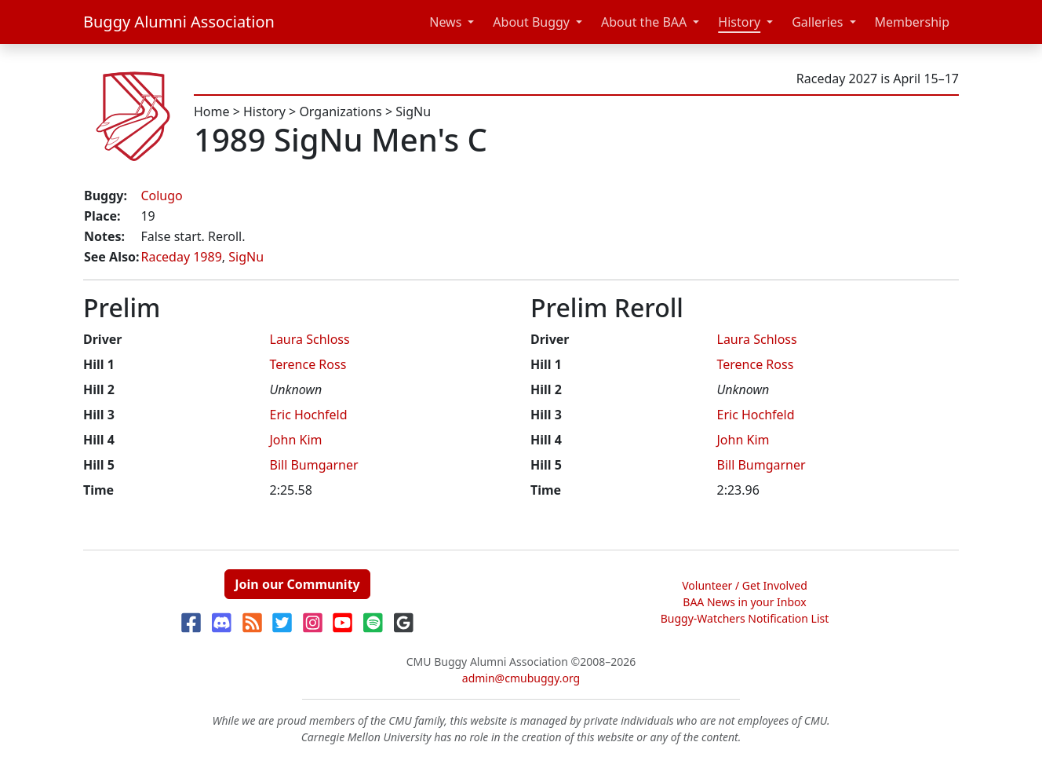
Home (212, 111)
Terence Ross (308, 364)
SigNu (413, 111)
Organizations (340, 111)
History (739, 22)
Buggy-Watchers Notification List (745, 618)
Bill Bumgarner (314, 464)
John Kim (296, 439)
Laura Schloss (310, 339)
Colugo (161, 195)
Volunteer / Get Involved (744, 585)
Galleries (817, 22)
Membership (912, 22)
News (445, 22)
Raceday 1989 (180, 256)
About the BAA (644, 22)
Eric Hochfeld (309, 414)
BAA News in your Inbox (744, 601)
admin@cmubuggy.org (521, 678)
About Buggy (531, 22)
